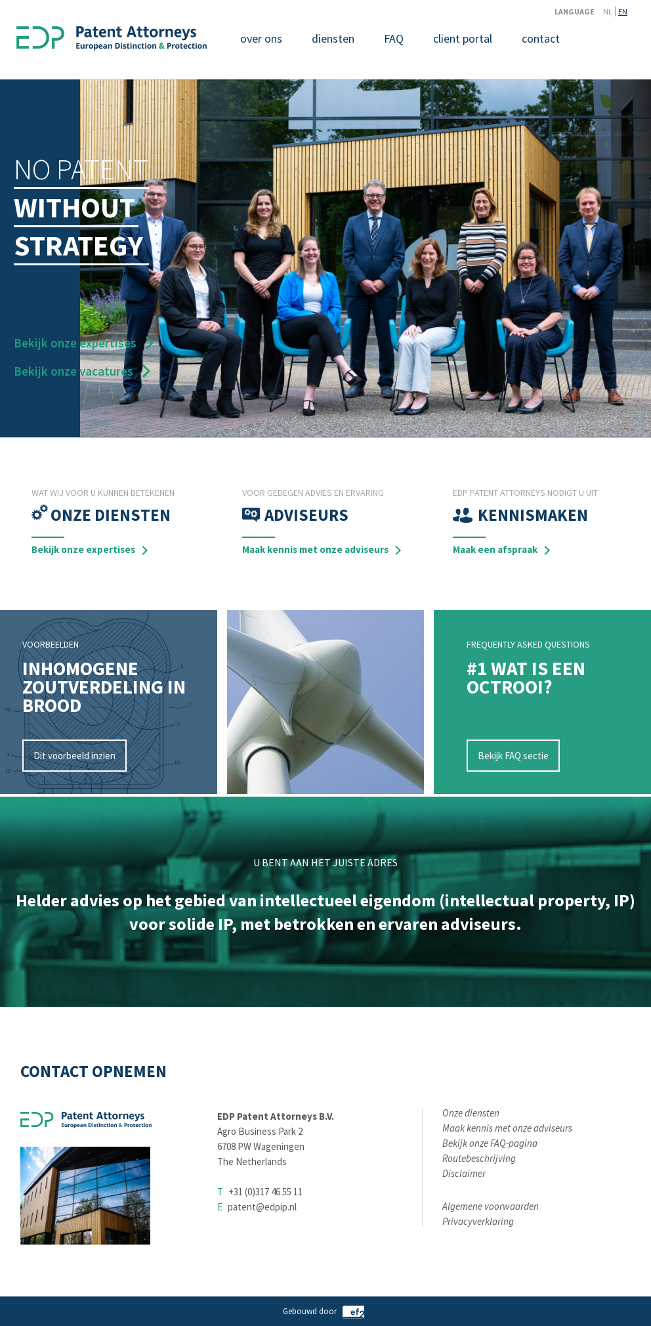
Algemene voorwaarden (490, 1206)
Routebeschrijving (479, 1158)
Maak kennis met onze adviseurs (315, 549)
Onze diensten (470, 1113)
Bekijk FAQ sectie (513, 755)
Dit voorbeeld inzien (74, 755)
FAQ (394, 38)
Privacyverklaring (478, 1221)
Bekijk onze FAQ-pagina (489, 1143)
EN (622, 11)
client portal (462, 38)
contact (541, 38)
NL (607, 11)
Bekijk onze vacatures (73, 371)
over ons (261, 38)
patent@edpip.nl (262, 1207)
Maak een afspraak (495, 549)
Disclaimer (464, 1173)
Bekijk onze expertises (75, 343)
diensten (333, 38)
